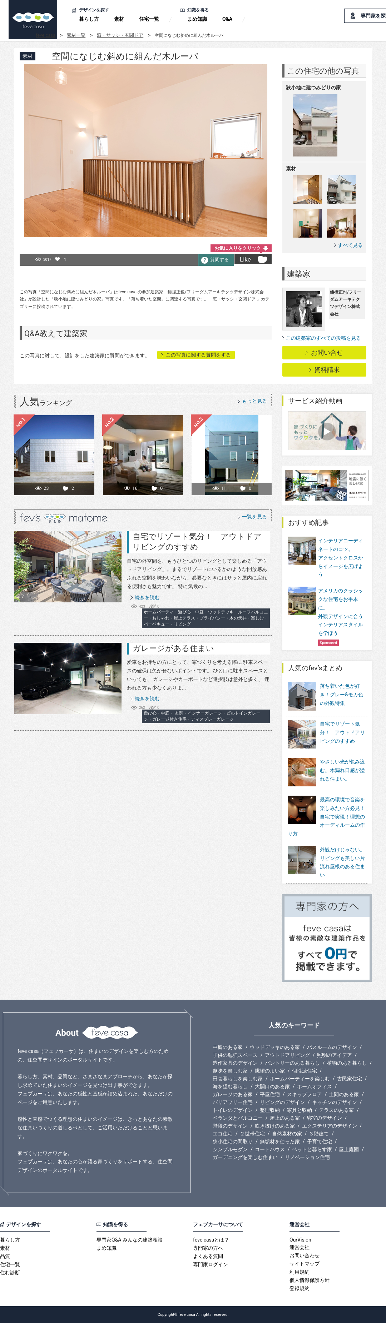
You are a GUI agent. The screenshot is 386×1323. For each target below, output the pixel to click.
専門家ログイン (210, 1264)
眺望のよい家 (270, 1071)
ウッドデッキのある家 (275, 1047)
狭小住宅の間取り (233, 1141)
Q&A (227, 19)
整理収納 (270, 1110)
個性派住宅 (304, 1071)
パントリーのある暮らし (292, 1063)
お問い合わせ (305, 1255)
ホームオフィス (314, 1086)
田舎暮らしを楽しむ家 (238, 1078)
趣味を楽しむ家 (230, 1071)
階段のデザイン (230, 1126)
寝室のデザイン (324, 1118)
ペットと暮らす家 (312, 1149)
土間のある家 (344, 1094)
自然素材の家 (287, 1134)
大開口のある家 (272, 1086)
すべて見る (350, 245)
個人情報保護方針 (310, 1280)
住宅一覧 (149, 19)
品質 (5, 1256)
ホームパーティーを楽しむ (300, 1078)
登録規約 (300, 1288)
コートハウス (270, 1149)
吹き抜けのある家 (275, 1126)
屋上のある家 (285, 1118)
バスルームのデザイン (332, 1047)
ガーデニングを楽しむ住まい (245, 1157)
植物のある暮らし (347, 1063)
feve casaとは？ (211, 1240)
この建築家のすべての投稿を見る (323, 338)
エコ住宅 (223, 1134)
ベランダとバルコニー (238, 1118)
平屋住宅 (270, 1094)
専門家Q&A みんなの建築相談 (129, 1240)
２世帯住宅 (252, 1134)
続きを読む (147, 597)
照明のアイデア (334, 1055)
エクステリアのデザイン (329, 1126)
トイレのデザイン (233, 1110)
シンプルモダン (230, 1149)
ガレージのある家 (233, 1094)
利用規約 (300, 1272)
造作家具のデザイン (235, 1063)
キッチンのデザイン (334, 1102)
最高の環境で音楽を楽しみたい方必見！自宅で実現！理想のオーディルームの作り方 (326, 816)
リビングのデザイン (282, 1102)
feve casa (45, 35)
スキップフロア (304, 1094)
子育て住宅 (319, 1141)
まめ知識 (197, 19)
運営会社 (300, 1247)
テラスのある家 (336, 1110)
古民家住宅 (349, 1078)
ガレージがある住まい (173, 648)
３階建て (319, 1134)
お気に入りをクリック (237, 248)
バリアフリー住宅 (233, 1102)
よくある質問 (208, 1256)
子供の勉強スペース (235, 1055)
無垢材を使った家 (280, 1141)
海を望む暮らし (230, 1086)
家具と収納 (299, 1110)
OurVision (300, 1240)
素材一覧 (76, 35)
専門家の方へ (208, 1248)
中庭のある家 (228, 1047)
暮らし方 (89, 19)
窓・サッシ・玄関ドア (120, 35)
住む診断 (10, 1272)
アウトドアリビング (287, 1055)
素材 (119, 19)
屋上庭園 (349, 1149)
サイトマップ (305, 1264)
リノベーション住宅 (307, 1157)
